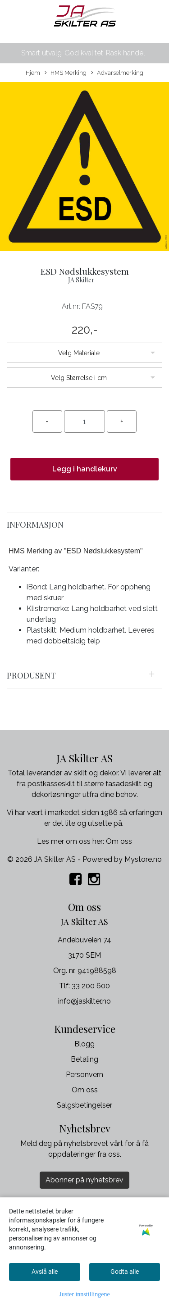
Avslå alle (45, 1271)
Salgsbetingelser (84, 1105)
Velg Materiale (79, 353)
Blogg (84, 1044)
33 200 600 (91, 986)
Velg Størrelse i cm (79, 377)
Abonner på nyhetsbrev (84, 1180)
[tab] (84, 524)
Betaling (84, 1059)
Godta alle (124, 1271)
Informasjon (35, 524)
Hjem (33, 72)
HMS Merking (66, 73)
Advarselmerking (117, 73)
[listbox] (84, 353)
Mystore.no (143, 859)
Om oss (119, 841)
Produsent (31, 675)
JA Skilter (81, 280)
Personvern (84, 1074)
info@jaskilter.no (84, 1001)
